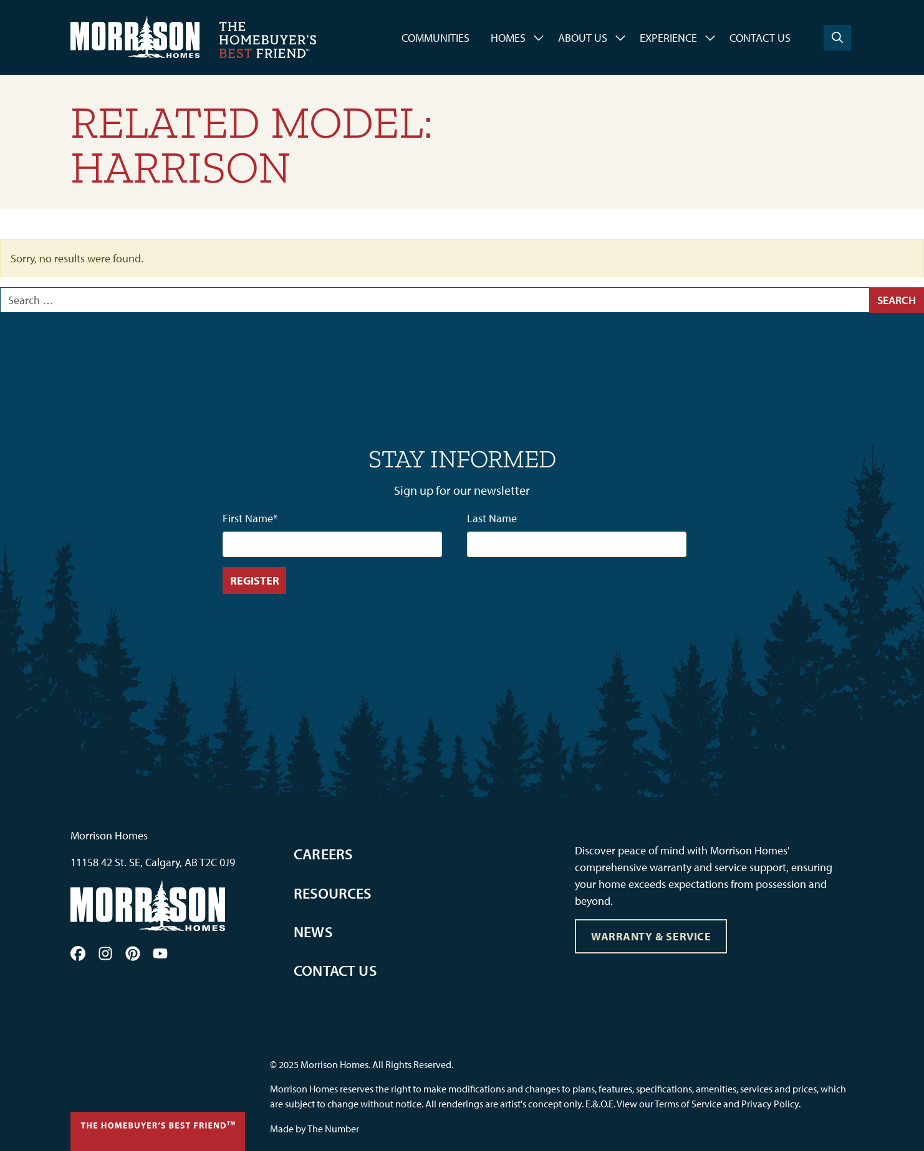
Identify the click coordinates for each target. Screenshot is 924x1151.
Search (896, 300)
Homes (508, 38)
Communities (435, 38)
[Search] (837, 37)
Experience (668, 38)
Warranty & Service (651, 936)
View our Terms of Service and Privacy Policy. (709, 1103)
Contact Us (760, 38)
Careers (323, 853)
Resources (333, 893)
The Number (333, 1128)
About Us (582, 38)
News (313, 931)
